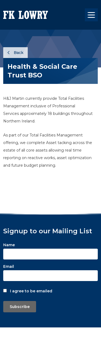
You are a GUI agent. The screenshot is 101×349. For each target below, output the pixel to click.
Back (15, 52)
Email (8, 266)
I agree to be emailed (31, 291)
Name (9, 244)
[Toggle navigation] (91, 14)
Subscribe (20, 306)
